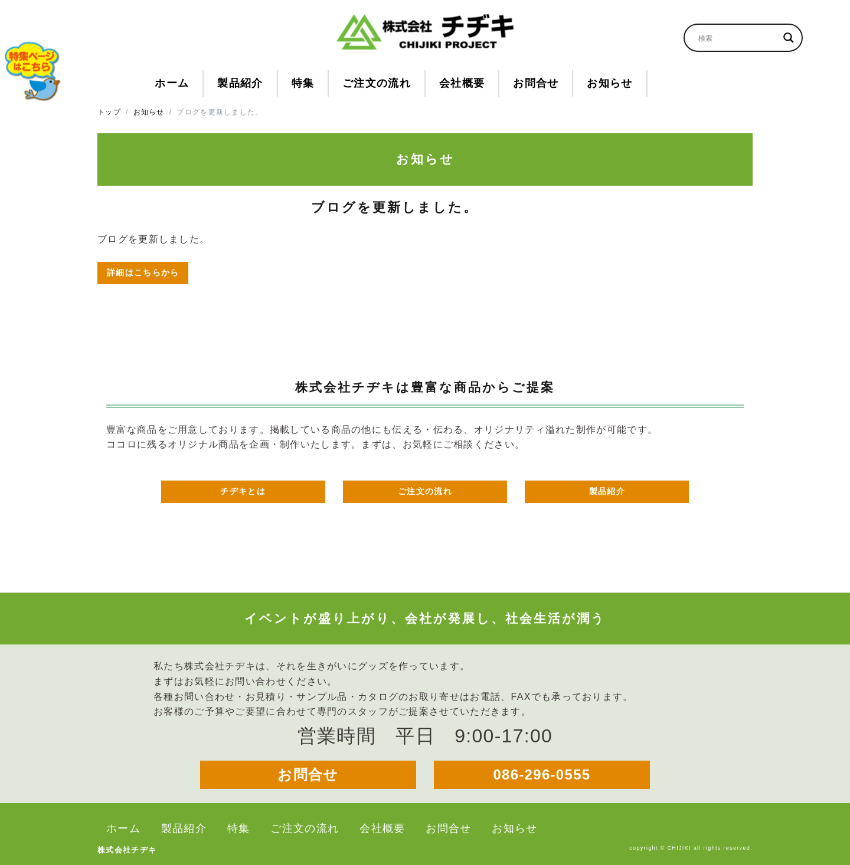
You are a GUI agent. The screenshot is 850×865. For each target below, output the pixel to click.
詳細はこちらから (143, 272)
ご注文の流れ (425, 491)
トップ (109, 112)
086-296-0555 (541, 774)
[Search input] (737, 37)
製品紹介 (607, 491)
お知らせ (149, 112)
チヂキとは (243, 491)
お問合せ (307, 774)
